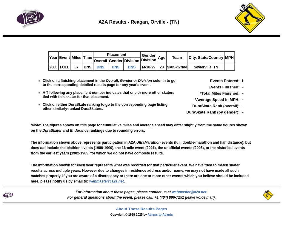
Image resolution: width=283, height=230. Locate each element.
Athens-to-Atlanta (160, 214)
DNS (100, 67)
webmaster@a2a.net (189, 192)
